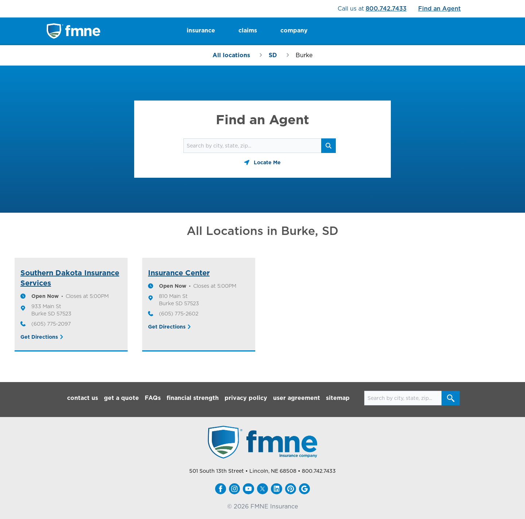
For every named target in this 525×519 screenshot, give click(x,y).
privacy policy (246, 397)
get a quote (121, 397)
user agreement (296, 397)
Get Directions (39, 337)
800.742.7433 (386, 8)
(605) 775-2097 (51, 324)
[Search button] (328, 145)
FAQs (153, 397)
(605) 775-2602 (178, 313)
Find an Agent (439, 8)
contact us (82, 397)
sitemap (338, 397)
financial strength (193, 397)
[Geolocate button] (262, 162)
